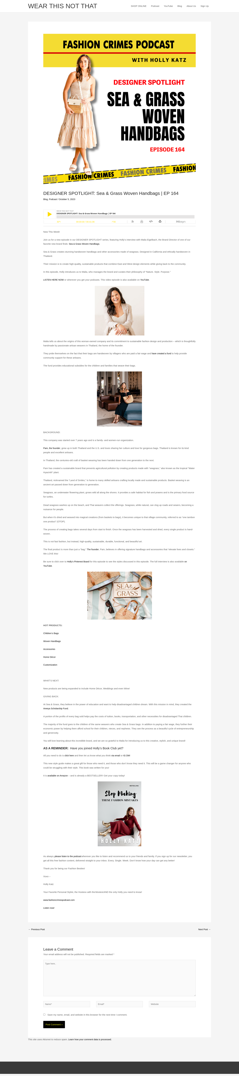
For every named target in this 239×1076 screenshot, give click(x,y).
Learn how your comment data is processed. (90, 1041)
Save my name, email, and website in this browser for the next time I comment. (87, 1017)
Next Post (204, 929)
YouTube (168, 6)
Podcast (155, 6)
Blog (179, 6)
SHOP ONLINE (138, 6)
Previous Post (36, 929)
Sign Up (205, 6)
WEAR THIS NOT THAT (64, 6)
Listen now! (49, 908)
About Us (191, 6)
